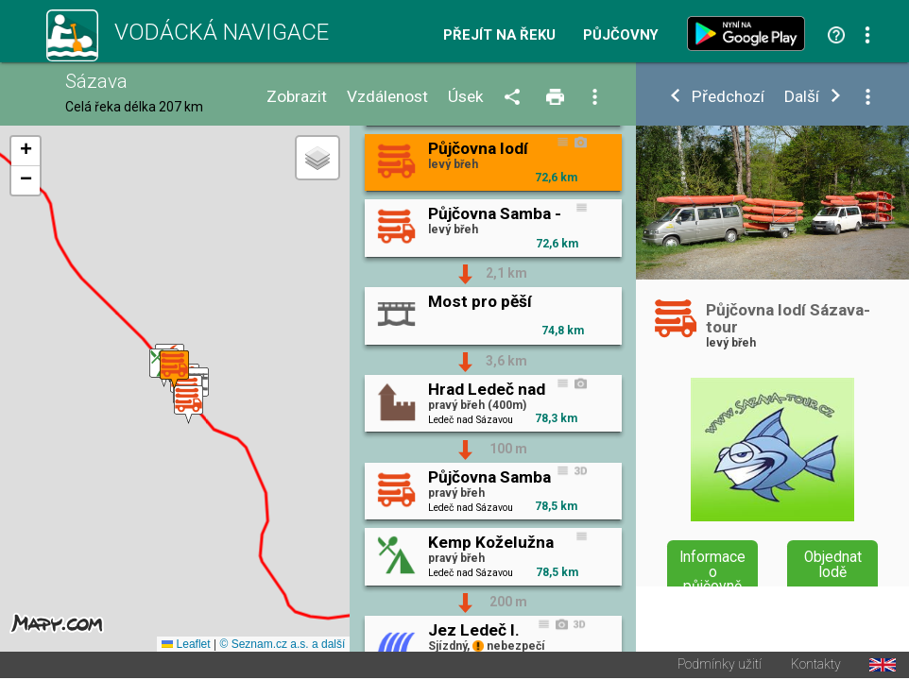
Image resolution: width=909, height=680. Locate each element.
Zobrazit (296, 97)
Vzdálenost (387, 97)
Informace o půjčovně (712, 572)
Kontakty (816, 665)
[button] (188, 404)
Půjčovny (621, 35)
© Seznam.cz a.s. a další (282, 645)
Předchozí (728, 97)
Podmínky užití (719, 665)
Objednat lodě (833, 565)
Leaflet (186, 645)
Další (801, 97)
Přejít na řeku (499, 35)
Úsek (466, 97)
